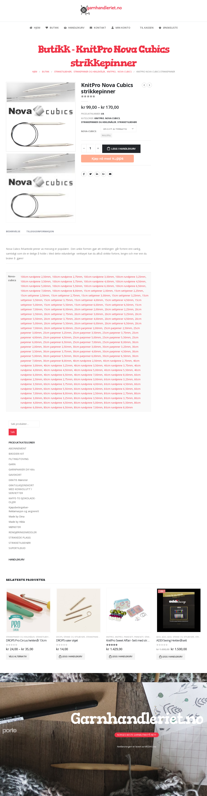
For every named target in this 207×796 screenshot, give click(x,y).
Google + (103, 174)
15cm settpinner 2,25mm (128, 290)
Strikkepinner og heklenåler (98, 122)
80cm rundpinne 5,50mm (118, 402)
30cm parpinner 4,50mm (116, 351)
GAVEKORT (15, 474)
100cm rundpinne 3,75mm (67, 281)
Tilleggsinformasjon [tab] (40, 231)
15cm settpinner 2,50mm (35, 295)
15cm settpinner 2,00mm (98, 290)
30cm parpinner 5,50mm (57, 356)
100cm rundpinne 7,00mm (36, 290)
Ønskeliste (168, 27)
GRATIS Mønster (18, 480)
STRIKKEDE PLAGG (20, 537)
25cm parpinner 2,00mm (88, 328)
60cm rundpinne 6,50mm (118, 388)
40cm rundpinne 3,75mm (118, 365)
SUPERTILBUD (17, 548)
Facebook (84, 174)
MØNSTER (15, 527)
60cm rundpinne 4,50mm (118, 384)
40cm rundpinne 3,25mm (58, 365)
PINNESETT (139, 637)
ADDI (158, 637)
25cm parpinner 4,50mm (57, 337)
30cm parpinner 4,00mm (87, 351)
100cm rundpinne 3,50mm (36, 281)
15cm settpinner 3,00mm (95, 295)
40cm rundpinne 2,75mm (117, 360)
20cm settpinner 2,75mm (58, 314)
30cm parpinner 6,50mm (116, 356)
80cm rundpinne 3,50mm (88, 398)
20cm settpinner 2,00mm (88, 309)
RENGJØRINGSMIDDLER (23, 532)
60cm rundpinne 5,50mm (58, 388)
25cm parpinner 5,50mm (116, 337)
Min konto (120, 27)
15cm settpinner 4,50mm (119, 300)
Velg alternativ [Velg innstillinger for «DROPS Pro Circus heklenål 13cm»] (18, 656)
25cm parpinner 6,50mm (57, 342)
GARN (12, 464)
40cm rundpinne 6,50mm (58, 374)
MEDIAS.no (150, 746)
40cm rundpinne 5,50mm (118, 370)
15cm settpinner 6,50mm (119, 304)
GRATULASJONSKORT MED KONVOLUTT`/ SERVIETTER (21, 489)
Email (110, 174)
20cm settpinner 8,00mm (58, 328)
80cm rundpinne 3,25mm (58, 398)
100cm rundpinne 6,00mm (99, 286)
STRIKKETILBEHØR (127, 122)
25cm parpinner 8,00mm (116, 342)
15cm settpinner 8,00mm (58, 309)
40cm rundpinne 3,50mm (88, 365)
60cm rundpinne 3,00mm (88, 379)
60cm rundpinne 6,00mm (88, 388)
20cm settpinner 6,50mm (119, 323)
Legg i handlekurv (123, 148)
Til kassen (144, 27)
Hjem (34, 27)
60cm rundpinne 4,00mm (88, 384)
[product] (28, 610)
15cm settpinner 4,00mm (88, 300)
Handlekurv (74, 27)
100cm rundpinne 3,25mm (130, 276)
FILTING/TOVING (18, 459)
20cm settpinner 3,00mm (88, 314)
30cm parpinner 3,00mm (87, 346)
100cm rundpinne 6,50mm (130, 286)
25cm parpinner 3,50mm (87, 332)
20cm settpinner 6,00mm (88, 323)
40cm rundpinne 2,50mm (87, 360)
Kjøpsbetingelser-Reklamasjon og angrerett (24, 509)
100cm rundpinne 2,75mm (67, 276)
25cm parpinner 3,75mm (116, 332)
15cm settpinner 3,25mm (126, 295)
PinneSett (128, 637)
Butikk (52, 27)
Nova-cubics (88, 131)
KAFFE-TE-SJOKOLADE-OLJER (22, 500)
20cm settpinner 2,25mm (119, 309)
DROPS (59, 637)
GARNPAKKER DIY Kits (22, 469)
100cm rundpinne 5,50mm (67, 286)
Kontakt (97, 27)
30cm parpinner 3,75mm (57, 351)
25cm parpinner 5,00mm (87, 337)
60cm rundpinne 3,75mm (58, 384)
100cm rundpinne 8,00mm (67, 290)
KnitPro (99, 118)
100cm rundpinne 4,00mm (99, 281)
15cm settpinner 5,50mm (58, 304)
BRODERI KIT (16, 453)
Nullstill (106, 135)
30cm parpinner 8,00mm (57, 360)
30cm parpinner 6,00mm (87, 356)
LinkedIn (97, 174)
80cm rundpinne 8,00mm (118, 407)
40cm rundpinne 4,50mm (58, 370)
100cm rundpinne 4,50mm (130, 281)
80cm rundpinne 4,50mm (58, 402)
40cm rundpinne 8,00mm (118, 374)
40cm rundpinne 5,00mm (88, 370)
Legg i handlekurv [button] (72, 656)
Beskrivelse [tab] (13, 231)
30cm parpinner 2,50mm (57, 346)
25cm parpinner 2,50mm (118, 328)
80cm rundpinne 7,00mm (88, 407)
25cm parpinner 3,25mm (57, 332)
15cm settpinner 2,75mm (65, 295)
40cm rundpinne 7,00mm (88, 374)
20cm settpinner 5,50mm (58, 323)
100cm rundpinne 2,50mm (36, 276)
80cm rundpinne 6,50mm (58, 407)
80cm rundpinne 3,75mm (118, 398)
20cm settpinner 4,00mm (88, 318)
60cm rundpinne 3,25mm (118, 379)
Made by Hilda (17, 521)
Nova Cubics (112, 118)
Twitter (90, 174)
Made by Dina (16, 516)
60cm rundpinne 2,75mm (58, 379)
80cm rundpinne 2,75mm (118, 393)
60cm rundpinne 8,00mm (58, 393)
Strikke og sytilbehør (74, 637)
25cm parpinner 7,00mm (87, 342)
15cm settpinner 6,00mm (88, 304)
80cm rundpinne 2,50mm (88, 393)
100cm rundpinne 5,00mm (36, 286)
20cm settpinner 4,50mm (119, 318)
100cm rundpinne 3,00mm (99, 276)
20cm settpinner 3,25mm (119, 314)
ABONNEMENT (17, 448)
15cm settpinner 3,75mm (58, 300)
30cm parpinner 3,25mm (116, 346)
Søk (13, 432)
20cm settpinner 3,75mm (58, 318)
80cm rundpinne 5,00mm (88, 402)
